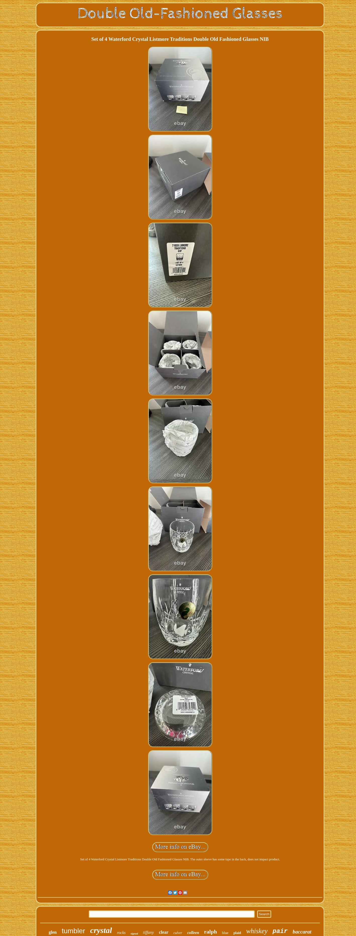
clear (163, 932)
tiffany (148, 932)
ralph (210, 931)
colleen (193, 932)
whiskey (256, 931)
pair (280, 931)
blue (225, 933)
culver (177, 933)
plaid (237, 933)
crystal (101, 930)
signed (134, 933)
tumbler (73, 931)
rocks (121, 932)
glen (53, 932)
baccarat (302, 932)
